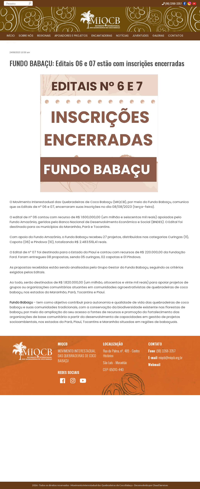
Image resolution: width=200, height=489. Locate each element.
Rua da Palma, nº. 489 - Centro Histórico (121, 353)
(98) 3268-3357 (172, 3)
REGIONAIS (44, 36)
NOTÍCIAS (122, 36)
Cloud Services (160, 485)
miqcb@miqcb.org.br (170, 357)
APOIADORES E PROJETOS (71, 36)
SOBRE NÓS (26, 36)
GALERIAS (158, 36)
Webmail (154, 364)
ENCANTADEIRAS (101, 36)
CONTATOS (175, 36)
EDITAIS (11, 42)
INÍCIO (11, 36)
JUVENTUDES (140, 36)
